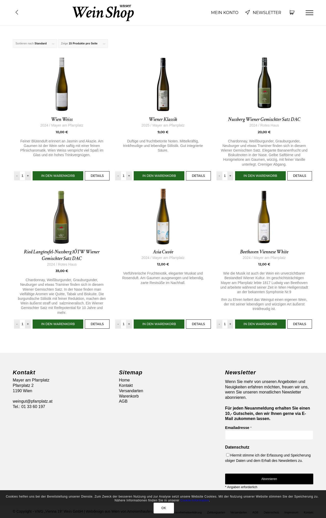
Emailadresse (238, 428)
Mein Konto (224, 12)
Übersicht (16, 12)
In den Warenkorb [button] (58, 176)
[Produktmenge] (22, 175)
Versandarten (131, 391)
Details (97, 176)
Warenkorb (129, 396)
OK (163, 508)
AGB (123, 401)
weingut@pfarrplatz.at (32, 401)
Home (124, 380)
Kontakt (126, 385)
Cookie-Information (194, 500)
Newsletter (263, 12)
